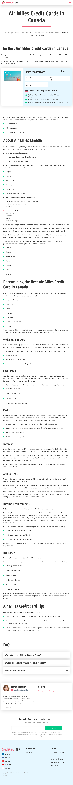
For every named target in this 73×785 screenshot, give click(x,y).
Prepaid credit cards (57, 759)
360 (11, 749)
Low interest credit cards (58, 756)
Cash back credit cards (57, 762)
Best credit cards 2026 (57, 752)
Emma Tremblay (18, 686)
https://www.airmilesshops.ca (47, 691)
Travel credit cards (56, 765)
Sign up (53, 728)
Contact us (29, 752)
